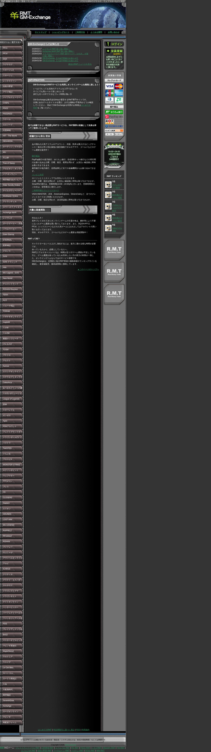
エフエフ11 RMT (62, 748)
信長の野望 (8, 86)
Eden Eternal (8, 234)
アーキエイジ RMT (61, 750)
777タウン (7, 481)
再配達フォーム (9, 722)
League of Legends (11, 399)
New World (7, 278)
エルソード (8, 125)
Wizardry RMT (109, 748)
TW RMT (121, 748)
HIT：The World (10, 136)
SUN (5, 256)
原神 (5, 404)
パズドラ (7, 443)
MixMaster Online (10, 196)
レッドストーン (9, 81)
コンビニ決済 (38, 175)
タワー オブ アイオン (12, 207)
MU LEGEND (8, 525)
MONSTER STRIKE (11, 465)
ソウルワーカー (9, 229)
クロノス (7, 251)
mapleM (6, 322)
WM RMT (100, 750)
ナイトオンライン (10, 602)
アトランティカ (9, 201)
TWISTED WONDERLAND (10, 449)
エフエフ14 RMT (28, 750)
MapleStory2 (8, 651)
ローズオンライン (10, 711)
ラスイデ (7, 662)
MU (4, 152)
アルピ (6, 563)
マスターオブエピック (12, 640)
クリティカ (8, 574)
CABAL (6, 103)
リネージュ (8, 75)
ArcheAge (7, 706)
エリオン (7, 509)
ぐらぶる (7, 454)
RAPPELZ (7, 530)
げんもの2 (7, 344)
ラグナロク (8, 64)
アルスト (7, 360)
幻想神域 (7, 130)
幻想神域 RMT (47, 748)
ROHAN (6, 541)
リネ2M (6, 333)
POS (5, 624)
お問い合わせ (113, 32)
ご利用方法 (80, 32)
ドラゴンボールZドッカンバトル (12, 438)
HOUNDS (7, 514)
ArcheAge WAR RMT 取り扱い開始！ (58, 51)
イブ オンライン (10, 174)
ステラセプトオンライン (12, 378)
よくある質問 (96, 32)
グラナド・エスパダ (11, 580)
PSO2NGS (7, 114)
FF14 (5, 53)
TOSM (5, 350)
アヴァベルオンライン (12, 558)
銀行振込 (36, 156)
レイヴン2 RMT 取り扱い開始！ (56, 49)
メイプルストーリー (11, 97)
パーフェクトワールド (12, 613)
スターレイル (9, 410)
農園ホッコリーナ (10, 339)
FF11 (5, 48)
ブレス (6, 487)
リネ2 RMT (96, 748)
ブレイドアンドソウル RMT (28, 748)
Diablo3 (6, 503)
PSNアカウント (10, 426)
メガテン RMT (77, 750)
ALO (5, 300)
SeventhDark (8, 700)
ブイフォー (8, 547)
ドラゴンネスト (9, 596)
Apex (5, 421)
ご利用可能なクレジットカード (45, 190)
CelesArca (7, 382)
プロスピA (7, 459)
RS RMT (75, 748)
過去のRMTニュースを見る (80, 64)
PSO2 (5, 108)
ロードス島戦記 (9, 678)
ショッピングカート (60, 32)
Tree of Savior (9, 163)
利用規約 (85, 730)
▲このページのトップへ (88, 269)
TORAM (6, 311)
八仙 (5, 684)
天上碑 (6, 158)
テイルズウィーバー (11, 190)
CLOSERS (7, 498)
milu (4, 267)
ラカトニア (8, 657)
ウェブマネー (9, 476)
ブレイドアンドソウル (12, 629)
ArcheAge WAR (9, 212)
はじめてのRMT (45, 730)
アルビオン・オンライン (12, 169)
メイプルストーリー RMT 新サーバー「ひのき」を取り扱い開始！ (65, 55)
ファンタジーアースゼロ (12, 619)
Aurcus (6, 366)
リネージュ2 (8, 70)
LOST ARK (7, 519)
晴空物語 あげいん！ (12, 180)
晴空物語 (7, 695)
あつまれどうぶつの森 (12, 388)
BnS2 (5, 635)
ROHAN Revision (10, 289)
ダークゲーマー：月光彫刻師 (12, 224)
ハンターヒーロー (10, 607)
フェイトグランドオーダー (12, 433)
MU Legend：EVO (11, 273)
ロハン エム (8, 673)
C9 (4, 492)
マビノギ (7, 717)
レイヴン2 (7, 218)
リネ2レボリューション (12, 394)
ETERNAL (7, 240)
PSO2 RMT (85, 748)
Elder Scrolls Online (11, 185)
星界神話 (7, 245)
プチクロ (7, 355)
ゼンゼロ (7, 415)
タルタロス (8, 585)
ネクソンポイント (10, 470)
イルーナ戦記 (9, 306)
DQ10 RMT (90, 750)
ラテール (7, 119)
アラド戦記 (8, 92)
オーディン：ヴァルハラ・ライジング (12, 147)
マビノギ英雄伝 (9, 646)
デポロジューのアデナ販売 (117, 208)
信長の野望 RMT (44, 750)
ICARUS (6, 569)
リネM (5, 328)
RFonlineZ (7, 536)
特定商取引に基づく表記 (64, 730)
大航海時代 (8, 689)
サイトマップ (40, 32)
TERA (5, 295)
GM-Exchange (70, 745)
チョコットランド (10, 284)
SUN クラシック (10, 262)
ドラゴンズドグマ (10, 591)
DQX (5, 59)
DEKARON (7, 141)
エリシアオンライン (11, 371)
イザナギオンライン (11, 317)
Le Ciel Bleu (8, 668)
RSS (78, 730)
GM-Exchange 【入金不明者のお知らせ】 (60, 58)
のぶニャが (8, 552)
